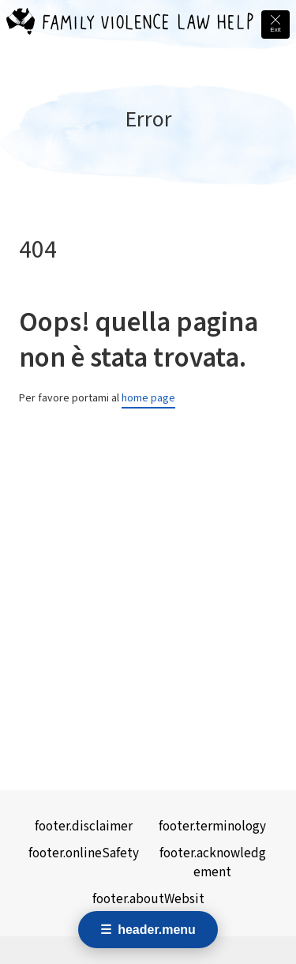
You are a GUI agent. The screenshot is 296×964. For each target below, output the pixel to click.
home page (148, 398)
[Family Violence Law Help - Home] (20, 24)
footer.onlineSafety (83, 853)
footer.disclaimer (84, 826)
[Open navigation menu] (148, 929)
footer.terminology (212, 826)
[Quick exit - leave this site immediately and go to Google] (275, 24)
